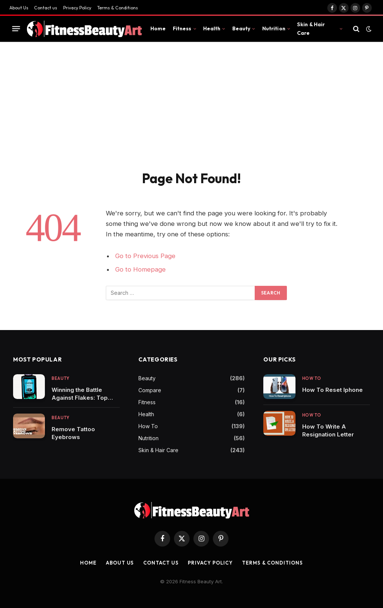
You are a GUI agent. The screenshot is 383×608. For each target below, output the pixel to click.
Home (158, 28)
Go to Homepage (140, 269)
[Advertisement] (191, 113)
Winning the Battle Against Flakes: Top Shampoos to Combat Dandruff (82, 394)
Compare (149, 390)
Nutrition (273, 28)
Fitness (182, 28)
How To (148, 426)
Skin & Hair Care (311, 28)
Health (212, 28)
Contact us (45, 7)
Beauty (241, 28)
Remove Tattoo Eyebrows (73, 433)
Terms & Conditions (117, 7)
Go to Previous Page (145, 256)
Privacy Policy (77, 7)
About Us (18, 7)
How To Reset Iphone (332, 389)
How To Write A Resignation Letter (328, 430)
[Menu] (16, 29)
